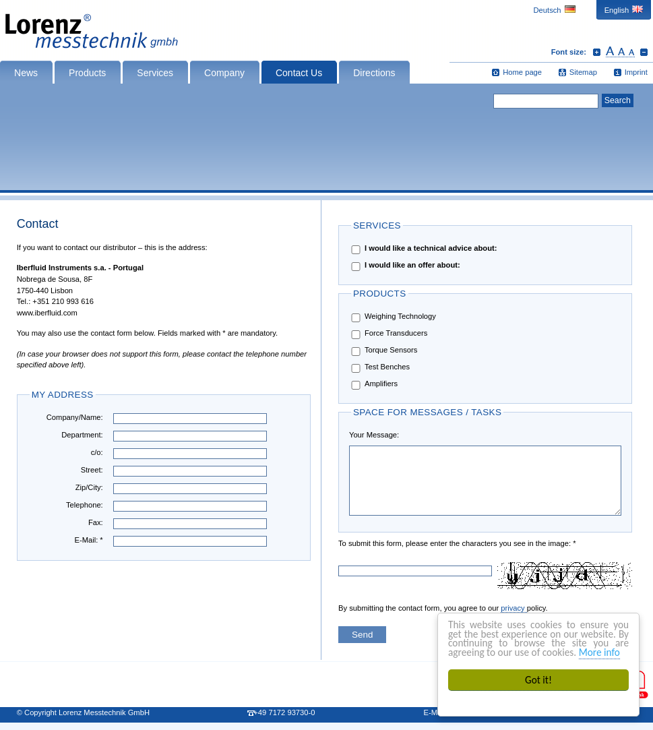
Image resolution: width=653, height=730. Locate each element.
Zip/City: (89, 487)
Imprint (636, 72)
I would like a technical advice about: (423, 249)
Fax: (95, 522)
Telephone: (84, 505)
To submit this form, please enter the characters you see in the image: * (381, 543)
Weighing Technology (392, 317)
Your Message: (374, 435)
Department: (82, 435)
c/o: (97, 452)
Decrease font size (644, 52)
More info (599, 652)
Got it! (538, 679)
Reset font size (620, 52)
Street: (92, 470)
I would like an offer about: (404, 266)
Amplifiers (373, 384)
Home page (522, 72)
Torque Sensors (383, 351)
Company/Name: (74, 417)
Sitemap (583, 72)
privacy (514, 608)
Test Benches (379, 368)
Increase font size (596, 52)
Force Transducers (388, 334)
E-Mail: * (88, 540)
